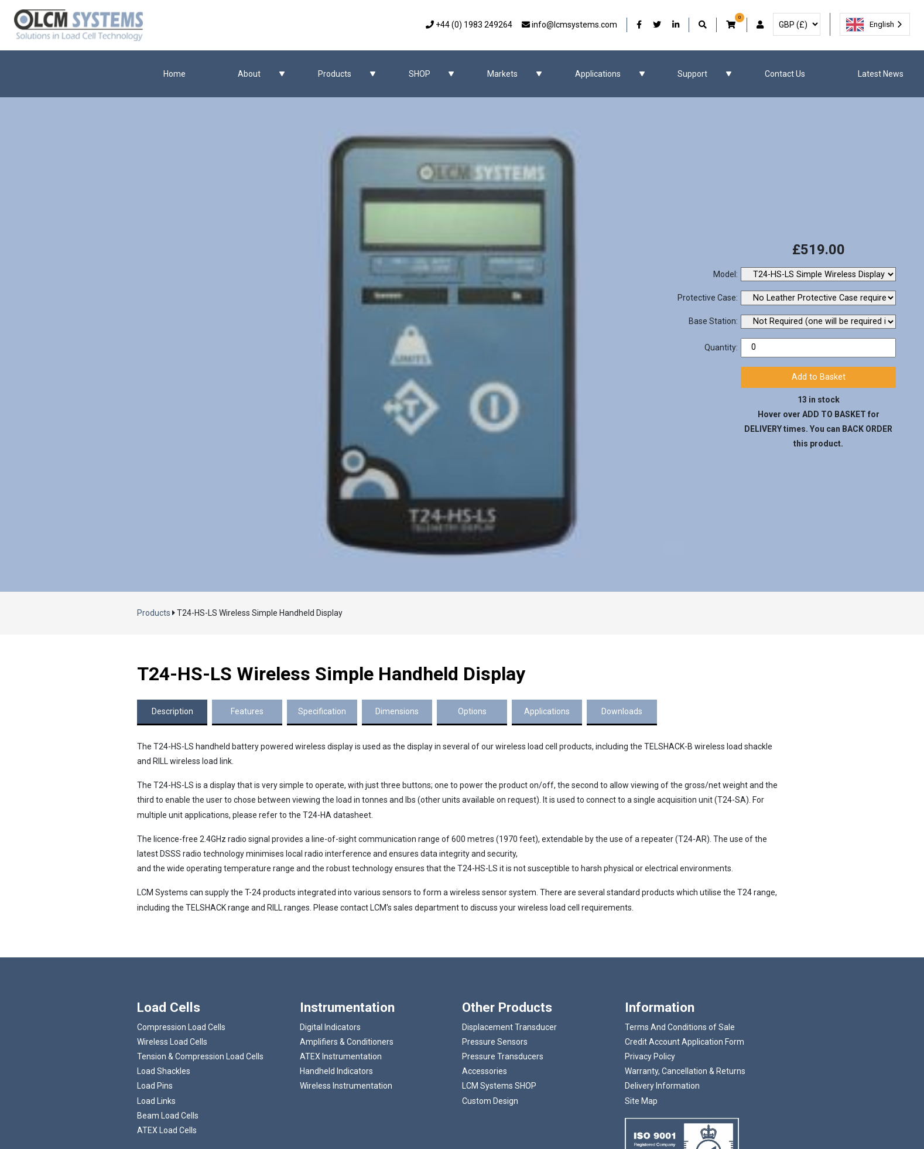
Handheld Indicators (336, 1071)
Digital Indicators (330, 1027)
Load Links (156, 1101)
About (249, 74)
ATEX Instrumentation (341, 1056)
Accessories (484, 1071)
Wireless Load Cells (172, 1041)
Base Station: (713, 321)
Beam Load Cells (168, 1115)
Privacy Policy (650, 1056)
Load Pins (155, 1085)
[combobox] (875, 24)
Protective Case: (707, 297)
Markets (502, 74)
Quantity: (721, 347)
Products (334, 74)
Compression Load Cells (181, 1027)
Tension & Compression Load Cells (200, 1056)
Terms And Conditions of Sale (680, 1027)
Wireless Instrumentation (346, 1085)
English (870, 25)
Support (692, 74)
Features (247, 711)
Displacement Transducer (509, 1027)
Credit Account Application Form (684, 1041)
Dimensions (397, 711)
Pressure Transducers (502, 1056)
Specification (322, 711)
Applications (598, 74)
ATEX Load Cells (167, 1130)
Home (174, 74)
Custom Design (490, 1101)
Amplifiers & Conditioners (346, 1041)
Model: (725, 274)
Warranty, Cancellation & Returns (685, 1071)
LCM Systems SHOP (499, 1085)
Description (172, 711)
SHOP (419, 74)
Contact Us (785, 74)
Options (472, 711)
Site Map (641, 1101)
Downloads (621, 711)
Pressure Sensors (495, 1041)
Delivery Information (662, 1085)
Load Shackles (163, 1071)
